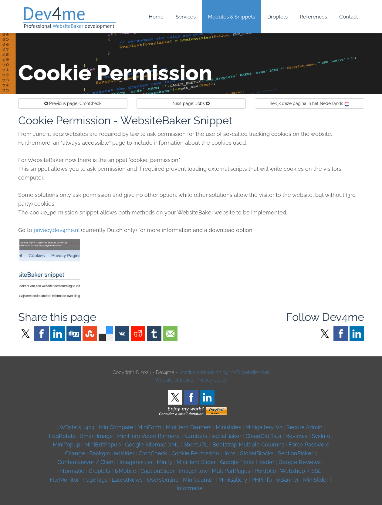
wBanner (287, 479)
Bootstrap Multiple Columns (248, 444)
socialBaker (226, 436)
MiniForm (149, 427)
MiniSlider (315, 479)
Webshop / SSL (300, 471)
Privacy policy (212, 380)
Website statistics (174, 380)
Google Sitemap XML (152, 444)
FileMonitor (64, 479)
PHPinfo (262, 479)
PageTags (95, 479)
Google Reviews (300, 462)
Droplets (99, 471)
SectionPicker (295, 453)
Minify (164, 462)
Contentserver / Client (86, 462)
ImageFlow (193, 471)
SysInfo (321, 436)
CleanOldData (263, 436)
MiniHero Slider (196, 462)
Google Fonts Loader (247, 462)
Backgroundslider (111, 453)
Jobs (191, 103)
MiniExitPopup (102, 444)
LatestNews (127, 479)
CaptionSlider (157, 471)
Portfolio (265, 471)
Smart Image (96, 436)
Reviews (296, 436)
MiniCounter (198, 479)
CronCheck (72, 103)
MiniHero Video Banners (148, 436)
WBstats (71, 427)
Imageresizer (136, 462)
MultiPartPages (231, 471)
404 (90, 427)
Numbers (195, 436)
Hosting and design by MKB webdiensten (224, 372)
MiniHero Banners (188, 427)
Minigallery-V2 (263, 427)
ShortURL (196, 444)
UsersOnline (163, 479)
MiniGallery (232, 479)
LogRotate (62, 436)
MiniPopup (66, 444)
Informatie (71, 471)
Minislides (228, 427)
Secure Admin (304, 427)
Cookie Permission (195, 453)
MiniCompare (116, 427)
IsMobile (125, 471)
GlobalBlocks (257, 453)
